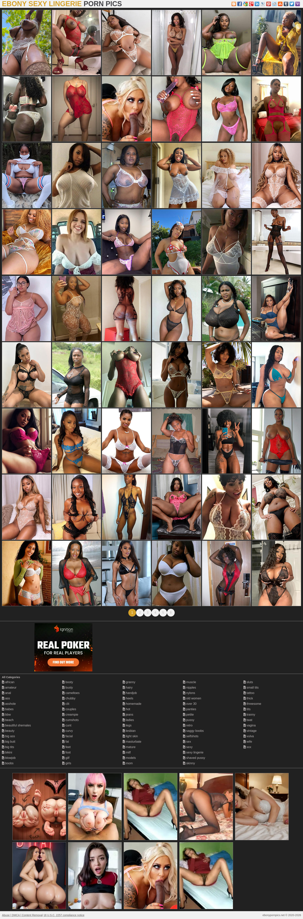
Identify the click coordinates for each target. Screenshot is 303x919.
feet (66, 747)
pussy (188, 720)
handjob (130, 693)
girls (66, 763)
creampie (70, 714)
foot (66, 752)
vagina (249, 725)
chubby (68, 698)
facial (67, 736)
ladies (128, 720)
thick (248, 698)
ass (6, 698)
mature (129, 747)
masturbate (132, 741)
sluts (248, 682)
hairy (128, 687)
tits (247, 709)
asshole (9, 703)
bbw (6, 714)
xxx (247, 747)
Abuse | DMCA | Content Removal (22, 915)
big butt (8, 741)
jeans (128, 714)
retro (187, 725)
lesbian (129, 730)
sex (187, 741)
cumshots (70, 720)
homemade (132, 703)
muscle (189, 682)
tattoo (248, 693)
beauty (8, 730)
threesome (252, 703)
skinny (189, 763)
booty (67, 682)
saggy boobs (193, 730)
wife (247, 741)
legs (127, 725)
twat (247, 720)
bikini (7, 752)
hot (126, 709)
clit (65, 703)
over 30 (190, 703)
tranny (249, 714)
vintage (250, 730)
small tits (251, 687)
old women (192, 698)
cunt (66, 725)
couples (69, 709)
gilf (65, 757)
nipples (189, 687)
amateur (9, 687)
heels (128, 698)
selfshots (190, 736)
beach (8, 720)
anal (6, 693)
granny (129, 682)
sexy (187, 747)
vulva (248, 736)
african (8, 682)
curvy (67, 730)
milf (127, 752)
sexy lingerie (193, 752)
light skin (130, 736)
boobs (8, 763)
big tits (8, 747)
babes (8, 709)
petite (188, 714)
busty (67, 687)
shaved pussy (194, 757)
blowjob (9, 757)
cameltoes (70, 693)
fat (65, 741)
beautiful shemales (16, 725)
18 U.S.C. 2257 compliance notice (63, 915)
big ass (8, 736)
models (129, 757)
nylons (189, 693)
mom (128, 763)
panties (189, 709)
